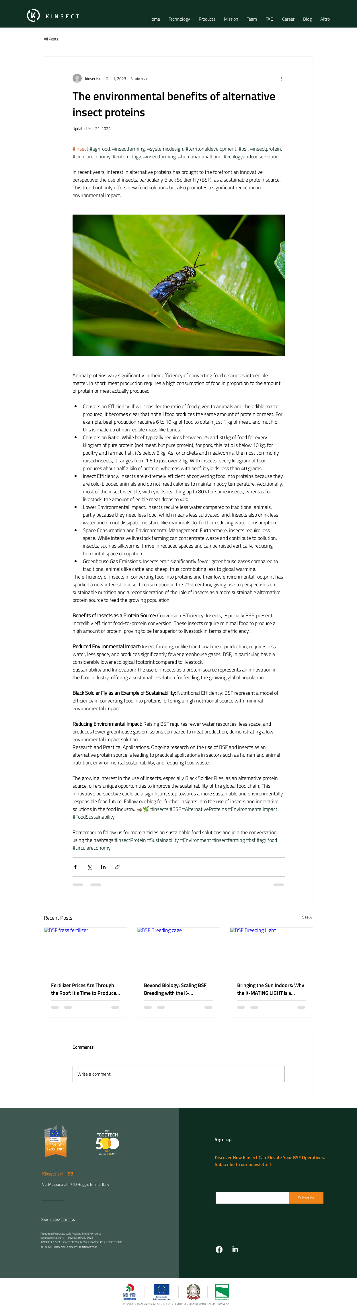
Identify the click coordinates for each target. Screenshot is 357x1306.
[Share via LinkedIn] (103, 867)
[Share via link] (117, 867)
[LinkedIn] (235, 1249)
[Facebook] (219, 1249)
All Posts (51, 39)
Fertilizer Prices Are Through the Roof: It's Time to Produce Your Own (83, 989)
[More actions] (281, 78)
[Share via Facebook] (75, 867)
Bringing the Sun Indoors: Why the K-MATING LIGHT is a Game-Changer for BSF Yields (270, 989)
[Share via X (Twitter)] (89, 867)
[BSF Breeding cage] (178, 951)
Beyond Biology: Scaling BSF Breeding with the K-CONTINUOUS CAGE (175, 989)
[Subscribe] (306, 1198)
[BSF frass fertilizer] (85, 951)
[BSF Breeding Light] (271, 951)
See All (307, 917)
